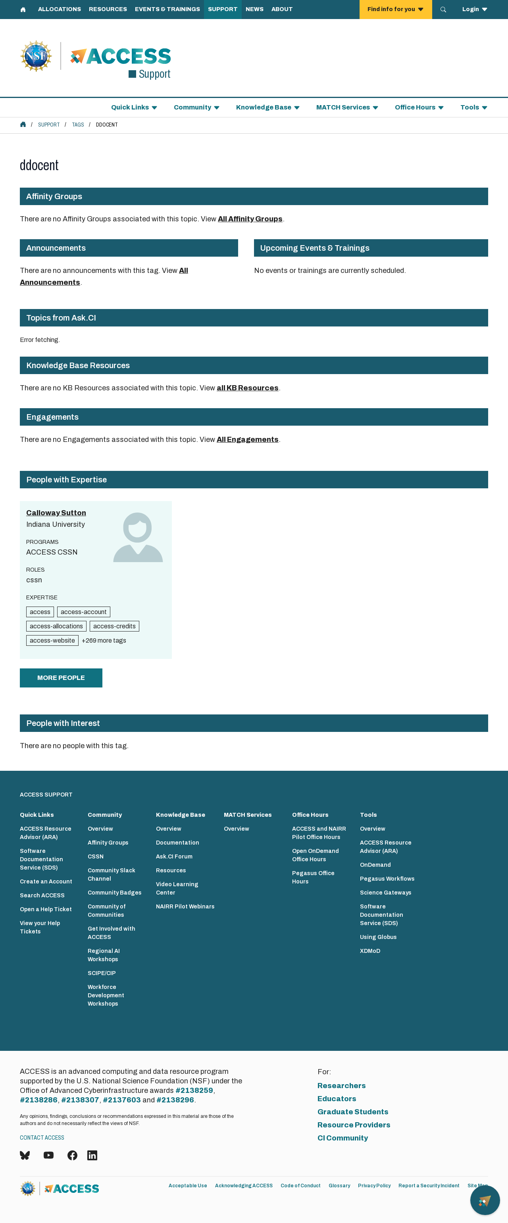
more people (61, 677)
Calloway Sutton (56, 513)
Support (49, 125)
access (40, 612)
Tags (78, 125)
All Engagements (248, 440)
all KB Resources (248, 388)
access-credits (114, 626)
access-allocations (56, 626)
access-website (52, 640)
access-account (84, 612)
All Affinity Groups (250, 219)
